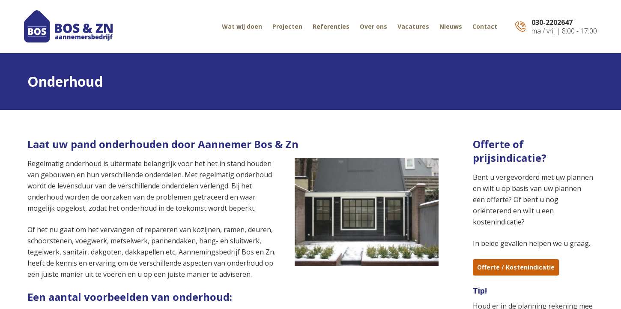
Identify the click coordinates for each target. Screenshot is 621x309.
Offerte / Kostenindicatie (516, 267)
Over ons (373, 26)
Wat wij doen (242, 26)
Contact (484, 26)
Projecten (287, 26)
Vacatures (413, 26)
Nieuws (450, 26)
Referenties (331, 26)
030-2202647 (552, 22)
